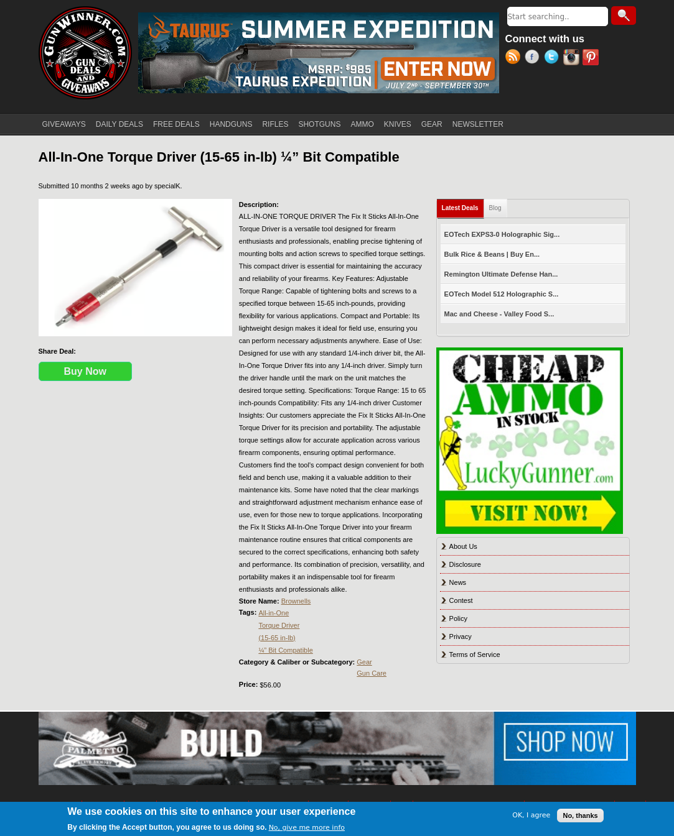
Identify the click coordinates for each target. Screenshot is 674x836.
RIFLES (275, 124)
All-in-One (273, 613)
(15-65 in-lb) (276, 637)
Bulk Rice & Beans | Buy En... (492, 254)
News (458, 582)
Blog (495, 207)
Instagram (573, 58)
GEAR (431, 124)
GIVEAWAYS (64, 124)
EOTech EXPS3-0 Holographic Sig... (502, 234)
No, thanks (580, 815)
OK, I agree (531, 815)
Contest (461, 600)
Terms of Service (474, 654)
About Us (463, 546)
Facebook (534, 58)
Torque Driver (278, 625)
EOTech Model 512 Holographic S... (501, 294)
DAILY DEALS (119, 124)
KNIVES (397, 124)
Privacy (460, 636)
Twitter (553, 58)
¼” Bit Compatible (285, 650)
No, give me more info (307, 828)
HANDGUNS (231, 124)
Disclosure (465, 564)
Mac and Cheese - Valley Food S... (499, 314)
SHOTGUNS (319, 124)
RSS (515, 58)
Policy (458, 618)
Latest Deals (463, 205)
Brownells (296, 601)
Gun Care (371, 673)
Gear (364, 662)
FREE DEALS (176, 124)
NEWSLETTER (477, 124)
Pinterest (592, 58)
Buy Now (85, 371)
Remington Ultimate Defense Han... (501, 274)
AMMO (361, 124)
